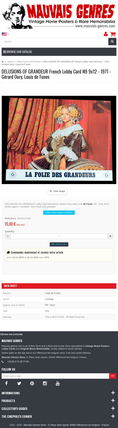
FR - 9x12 (50, 305)
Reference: (10, 218)
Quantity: (10, 231)
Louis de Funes (52, 293)
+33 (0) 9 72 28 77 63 (18, 361)
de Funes (88, 204)
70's (47, 311)
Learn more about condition (59, 212)
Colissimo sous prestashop (11, 334)
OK (112, 376)
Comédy (49, 299)
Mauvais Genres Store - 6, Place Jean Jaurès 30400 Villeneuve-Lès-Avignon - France (66, 425)
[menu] (105, 34)
